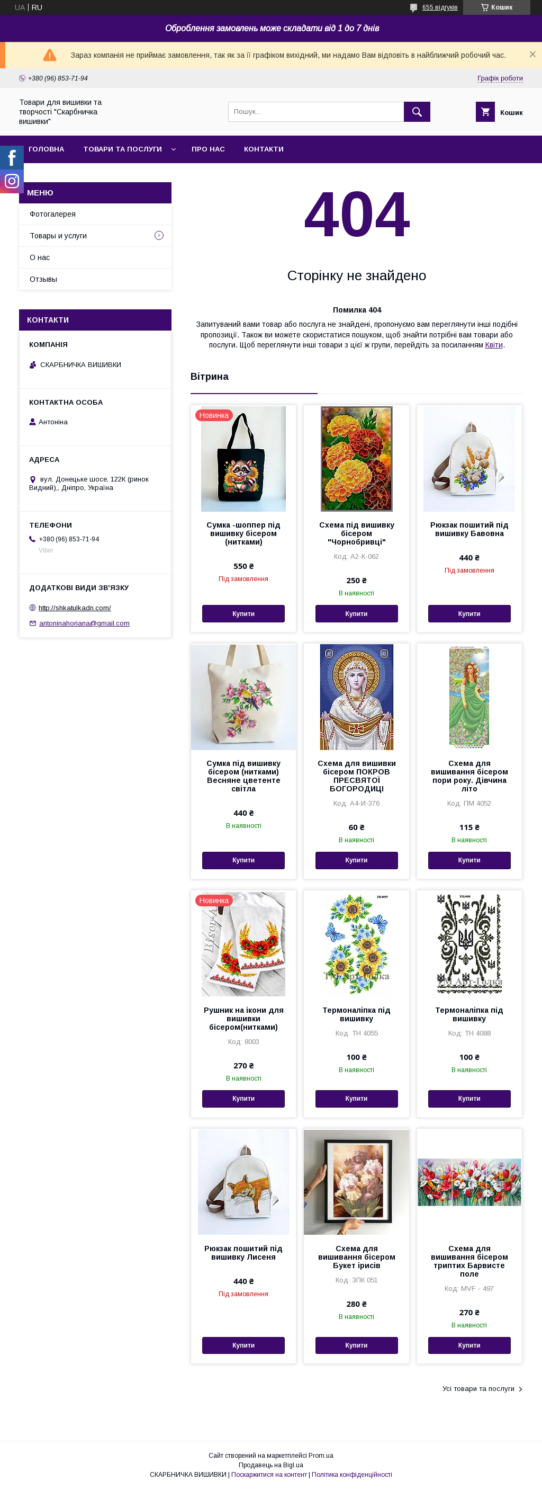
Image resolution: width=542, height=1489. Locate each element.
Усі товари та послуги (478, 1389)
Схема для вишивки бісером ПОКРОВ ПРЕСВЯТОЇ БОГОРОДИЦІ (357, 776)
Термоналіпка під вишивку (356, 1014)
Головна (46, 149)
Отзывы (43, 279)
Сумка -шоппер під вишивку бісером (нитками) (243, 533)
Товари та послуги (122, 149)
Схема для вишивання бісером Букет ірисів (356, 1257)
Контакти (264, 149)
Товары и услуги (58, 235)
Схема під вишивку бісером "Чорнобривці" (356, 533)
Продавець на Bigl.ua (271, 1465)
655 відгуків (440, 7)
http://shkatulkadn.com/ (75, 608)
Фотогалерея (53, 214)
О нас (40, 257)
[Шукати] (417, 112)
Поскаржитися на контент (269, 1474)
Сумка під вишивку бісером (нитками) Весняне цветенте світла (243, 776)
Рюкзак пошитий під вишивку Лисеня (243, 1252)
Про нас (208, 149)
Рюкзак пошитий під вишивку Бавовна (469, 529)
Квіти (494, 345)
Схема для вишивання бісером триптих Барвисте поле (469, 1261)
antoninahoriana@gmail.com (84, 623)
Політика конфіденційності (352, 1474)
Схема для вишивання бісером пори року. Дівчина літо (469, 776)
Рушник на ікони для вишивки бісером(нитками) (244, 1018)
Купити (243, 614)
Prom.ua (321, 1455)
